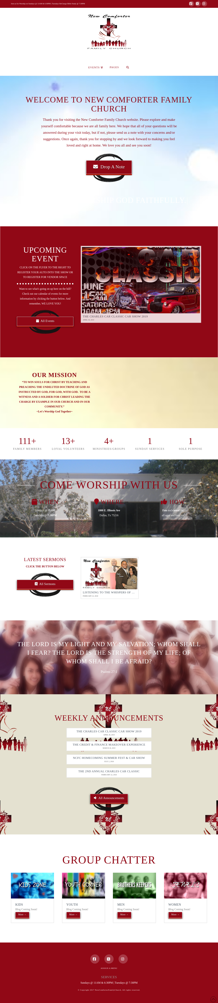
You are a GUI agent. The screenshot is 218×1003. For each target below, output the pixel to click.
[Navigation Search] (127, 67)
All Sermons (45, 584)
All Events (45, 321)
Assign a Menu (109, 968)
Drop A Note (109, 166)
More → (22, 914)
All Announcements (109, 798)
